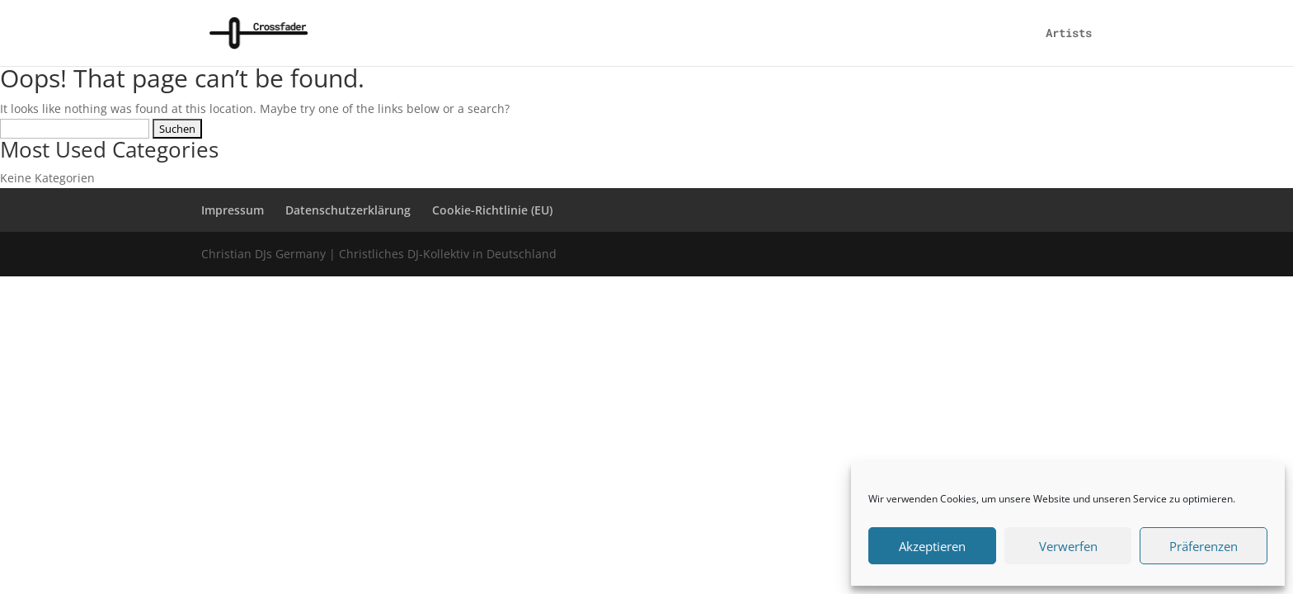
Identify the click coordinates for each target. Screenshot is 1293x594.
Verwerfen (1068, 546)
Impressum (232, 210)
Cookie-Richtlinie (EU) (492, 210)
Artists (1069, 33)
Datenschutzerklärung (348, 210)
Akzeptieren (932, 546)
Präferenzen (1203, 546)
